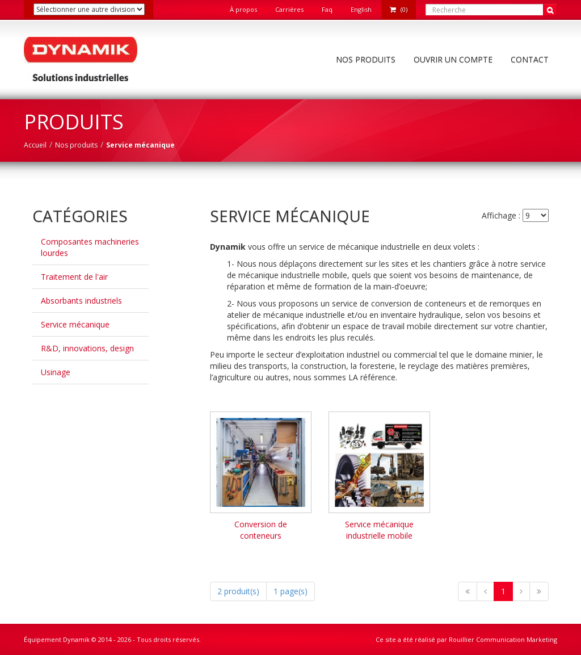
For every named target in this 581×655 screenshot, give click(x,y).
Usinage (55, 372)
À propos (243, 9)
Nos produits (365, 59)
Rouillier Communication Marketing (503, 639)
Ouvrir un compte (453, 59)
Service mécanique (75, 324)
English (361, 9)
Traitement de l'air (74, 276)
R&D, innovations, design (87, 348)
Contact (530, 59)
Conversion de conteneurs (260, 530)
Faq (327, 9)
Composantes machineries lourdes (90, 247)
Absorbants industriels (81, 300)
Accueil (35, 145)
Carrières (289, 9)
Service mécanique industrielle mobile (379, 530)
